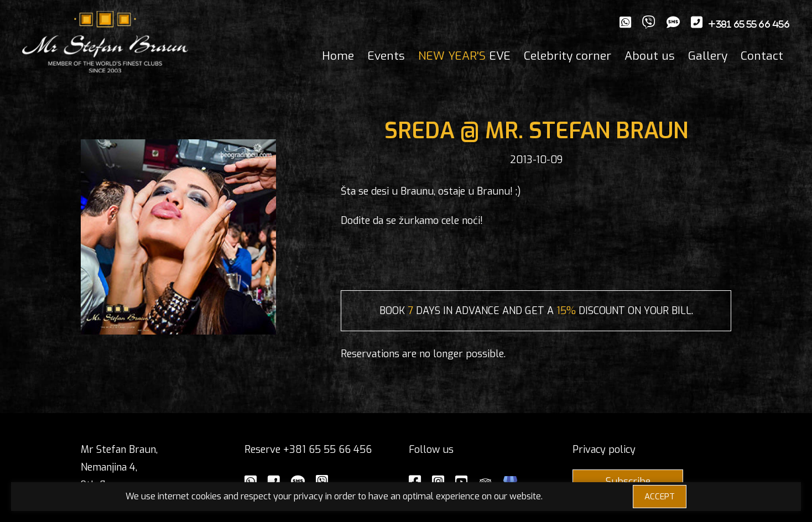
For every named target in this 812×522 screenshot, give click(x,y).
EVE (464, 56)
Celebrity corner (567, 56)
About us (649, 56)
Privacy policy (604, 449)
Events (386, 56)
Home (338, 56)
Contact (762, 56)
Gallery (707, 56)
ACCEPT (659, 496)
